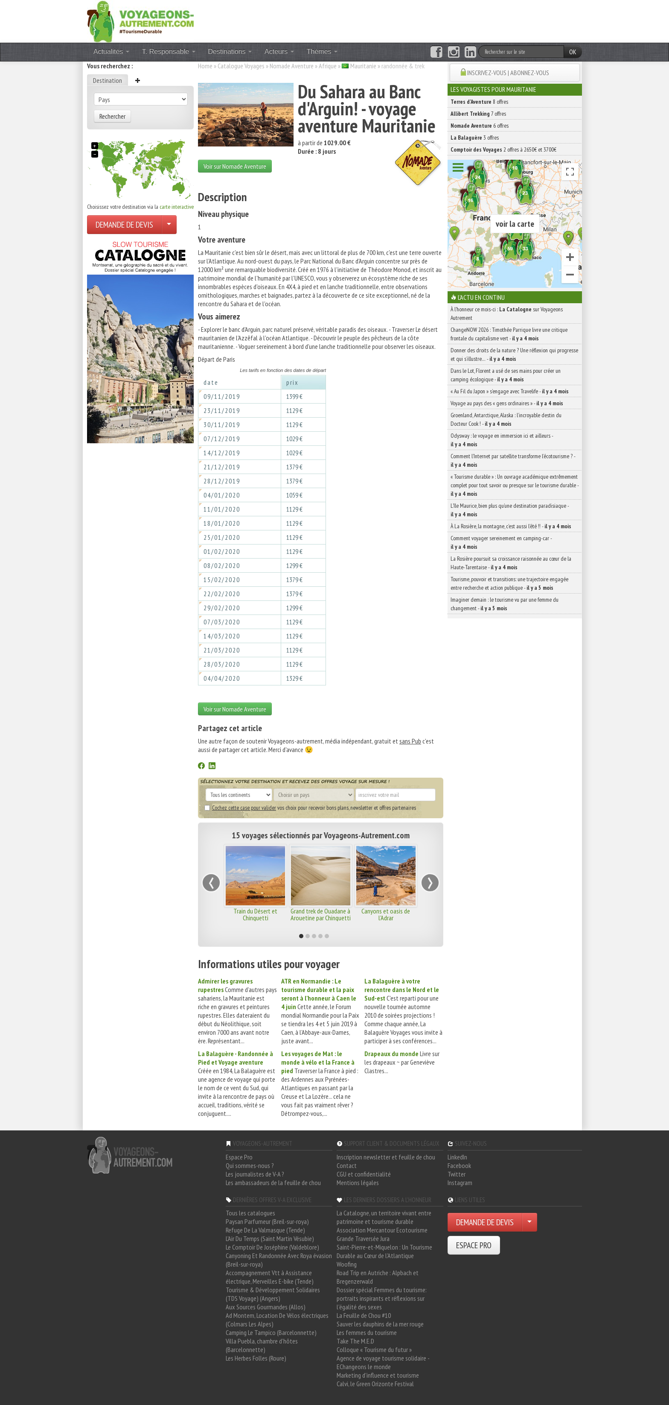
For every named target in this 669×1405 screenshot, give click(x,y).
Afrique (328, 65)
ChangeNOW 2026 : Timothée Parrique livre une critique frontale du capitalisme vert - (509, 334)
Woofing (347, 1264)
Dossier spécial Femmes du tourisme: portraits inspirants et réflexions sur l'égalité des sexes (382, 1298)
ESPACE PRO (474, 1245)
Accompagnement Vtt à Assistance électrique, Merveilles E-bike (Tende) (270, 1276)
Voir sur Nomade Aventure (235, 166)
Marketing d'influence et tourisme (378, 1375)
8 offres (479, 101)
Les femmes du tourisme (367, 1332)
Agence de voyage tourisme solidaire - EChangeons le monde (383, 1362)
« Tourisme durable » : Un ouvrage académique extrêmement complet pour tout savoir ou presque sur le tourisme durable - (515, 485)
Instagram (460, 1182)
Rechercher (112, 116)
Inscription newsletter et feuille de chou (386, 1157)
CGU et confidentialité (364, 1174)
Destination (107, 80)
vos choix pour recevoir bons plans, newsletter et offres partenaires (310, 807)
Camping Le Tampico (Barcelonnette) (271, 1332)
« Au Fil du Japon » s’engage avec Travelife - (510, 391)
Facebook (459, 1165)
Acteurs (279, 51)
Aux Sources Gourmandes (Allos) (265, 1307)
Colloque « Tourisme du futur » (374, 1349)
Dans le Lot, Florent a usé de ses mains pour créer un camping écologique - (506, 375)
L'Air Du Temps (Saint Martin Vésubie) (270, 1238)
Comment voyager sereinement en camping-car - (501, 542)
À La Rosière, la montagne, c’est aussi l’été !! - (511, 526)
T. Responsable (168, 51)
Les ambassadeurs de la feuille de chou (273, 1182)
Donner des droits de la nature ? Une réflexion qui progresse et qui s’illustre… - (514, 354)
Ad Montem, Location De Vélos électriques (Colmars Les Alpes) (277, 1319)
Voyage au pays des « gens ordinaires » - (507, 403)
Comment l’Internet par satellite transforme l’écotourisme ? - (513, 460)
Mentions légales (358, 1182)
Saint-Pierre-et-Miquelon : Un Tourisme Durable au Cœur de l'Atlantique (384, 1251)
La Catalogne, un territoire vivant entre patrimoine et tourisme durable (384, 1217)
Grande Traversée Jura (363, 1238)
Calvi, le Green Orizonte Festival (375, 1383)
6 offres (480, 125)
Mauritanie (363, 65)
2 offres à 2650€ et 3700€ (503, 149)
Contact (347, 1165)
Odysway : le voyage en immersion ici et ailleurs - (502, 440)
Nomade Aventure (292, 65)
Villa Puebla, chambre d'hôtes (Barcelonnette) (262, 1345)
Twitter (456, 1174)
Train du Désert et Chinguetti (255, 914)
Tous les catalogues (250, 1213)
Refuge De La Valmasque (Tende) (265, 1230)
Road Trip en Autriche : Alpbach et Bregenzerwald (378, 1276)
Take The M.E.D (355, 1341)
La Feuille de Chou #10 (364, 1315)
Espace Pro (239, 1157)
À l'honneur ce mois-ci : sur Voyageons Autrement (507, 313)
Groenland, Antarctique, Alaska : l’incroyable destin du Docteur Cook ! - (506, 419)
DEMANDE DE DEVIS (124, 224)
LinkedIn (457, 1157)
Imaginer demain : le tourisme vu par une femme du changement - (504, 604)
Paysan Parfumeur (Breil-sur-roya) (267, 1221)
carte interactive (177, 207)
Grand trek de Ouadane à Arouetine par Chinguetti (321, 914)
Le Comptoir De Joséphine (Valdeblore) (272, 1247)
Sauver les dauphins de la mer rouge (380, 1324)
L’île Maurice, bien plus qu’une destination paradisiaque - (510, 510)
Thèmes (322, 51)
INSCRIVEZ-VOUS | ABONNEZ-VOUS (508, 72)
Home (205, 65)
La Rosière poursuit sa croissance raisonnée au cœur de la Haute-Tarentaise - (511, 563)
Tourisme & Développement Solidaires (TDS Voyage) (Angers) (273, 1294)
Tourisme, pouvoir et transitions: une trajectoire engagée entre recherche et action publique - (509, 583)
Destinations (230, 51)
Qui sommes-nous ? (250, 1165)
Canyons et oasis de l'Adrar (385, 914)
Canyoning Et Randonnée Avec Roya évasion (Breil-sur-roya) (279, 1259)
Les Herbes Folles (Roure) (256, 1358)
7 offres (478, 113)
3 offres (475, 137)
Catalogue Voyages (241, 65)
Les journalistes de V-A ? (255, 1174)
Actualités (111, 51)
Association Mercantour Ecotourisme (382, 1230)
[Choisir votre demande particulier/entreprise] (169, 224)
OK (572, 51)
